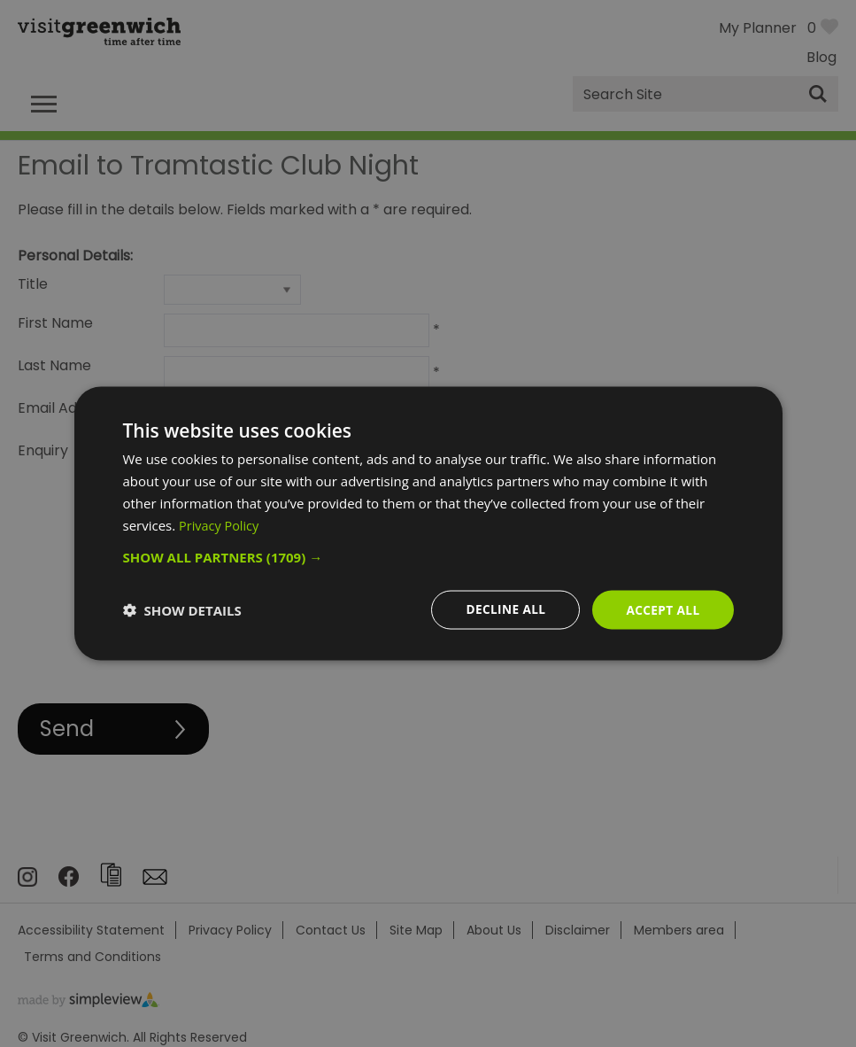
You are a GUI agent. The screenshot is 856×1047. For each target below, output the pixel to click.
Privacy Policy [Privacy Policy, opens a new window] (220, 524)
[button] (428, 556)
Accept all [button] (661, 609)
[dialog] (428, 523)
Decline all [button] (503, 609)
